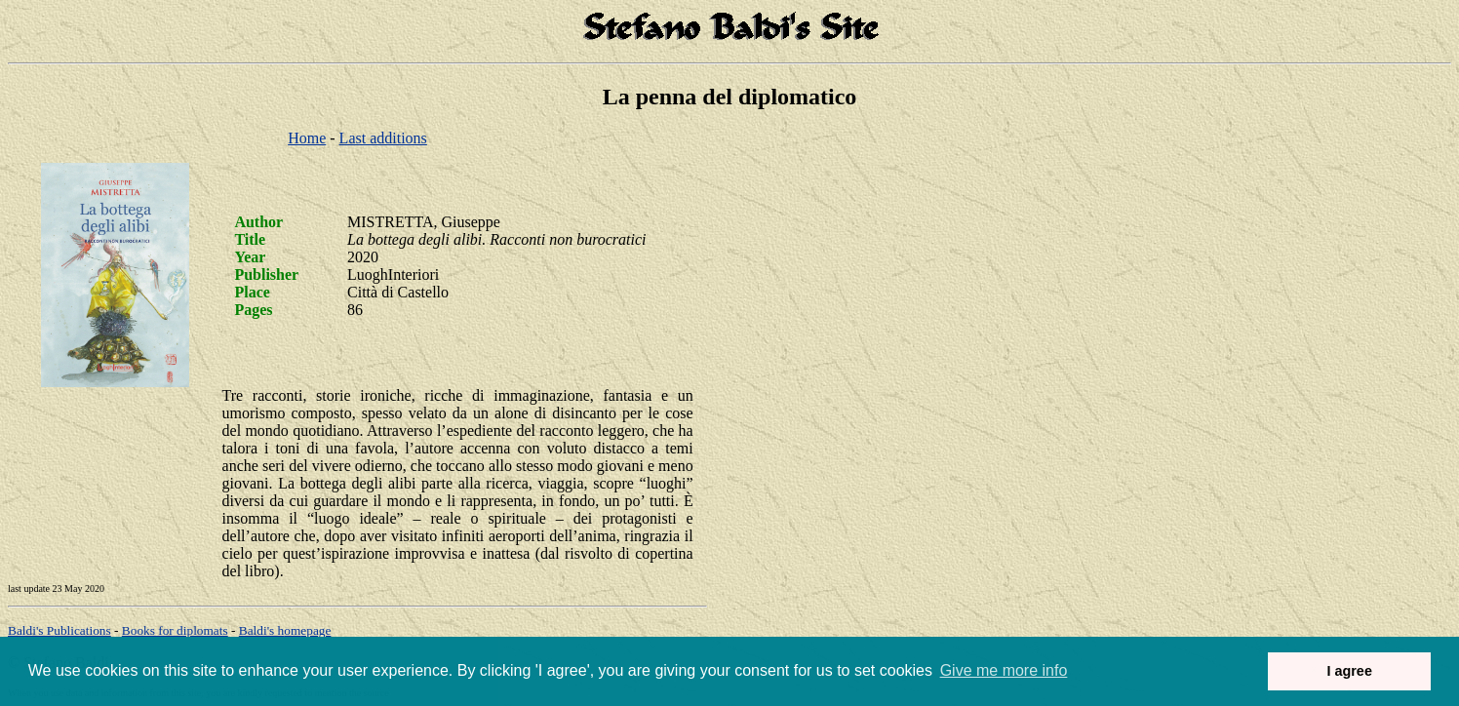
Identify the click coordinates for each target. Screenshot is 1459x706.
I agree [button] (1348, 671)
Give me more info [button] (1004, 670)
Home (307, 138)
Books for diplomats (175, 630)
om (285, 630)
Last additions (383, 138)
